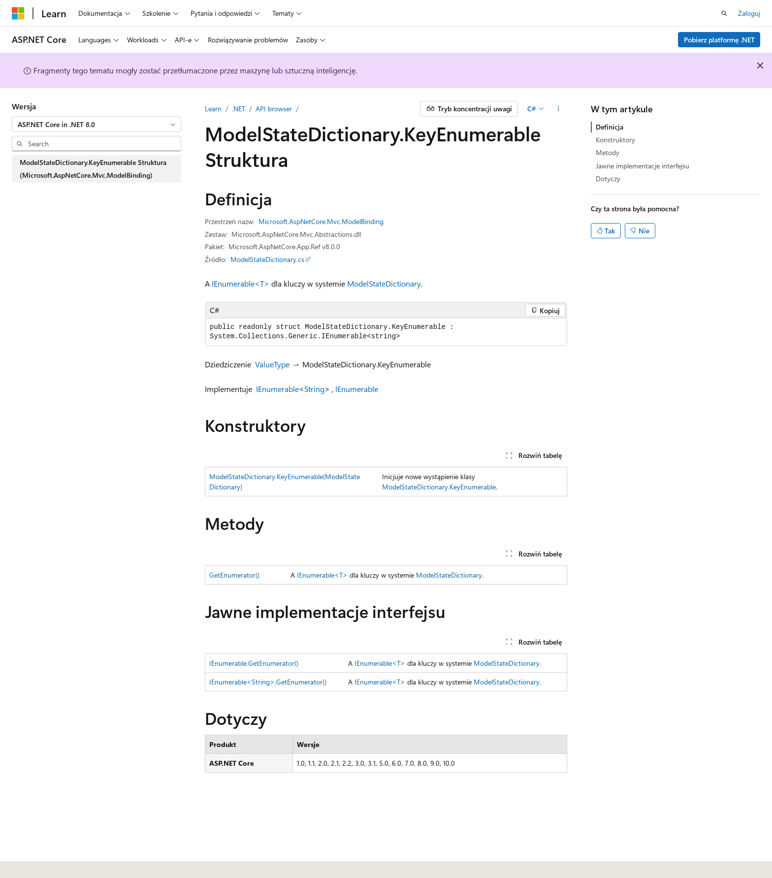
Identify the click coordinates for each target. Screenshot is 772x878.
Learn (213, 108)
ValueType (272, 364)
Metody (607, 152)
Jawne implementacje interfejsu (642, 165)
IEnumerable (277, 389)
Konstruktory (615, 139)
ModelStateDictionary (384, 283)
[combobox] (96, 124)
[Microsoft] (18, 13)
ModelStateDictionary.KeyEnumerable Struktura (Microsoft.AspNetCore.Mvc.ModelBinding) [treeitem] (93, 169)
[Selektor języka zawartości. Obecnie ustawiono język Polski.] (31, 859)
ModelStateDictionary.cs (267, 259)
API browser (274, 108)
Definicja (609, 126)
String (314, 389)
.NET (238, 108)
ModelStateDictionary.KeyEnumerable (439, 486)
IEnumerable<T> (240, 283)
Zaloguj (749, 13)
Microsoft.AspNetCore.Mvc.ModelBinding (321, 221)
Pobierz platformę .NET (719, 39)
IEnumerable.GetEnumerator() (253, 663)
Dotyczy (608, 178)
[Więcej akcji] (558, 109)
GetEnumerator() (234, 575)
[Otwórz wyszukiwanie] (724, 13)
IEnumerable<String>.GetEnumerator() (267, 681)
